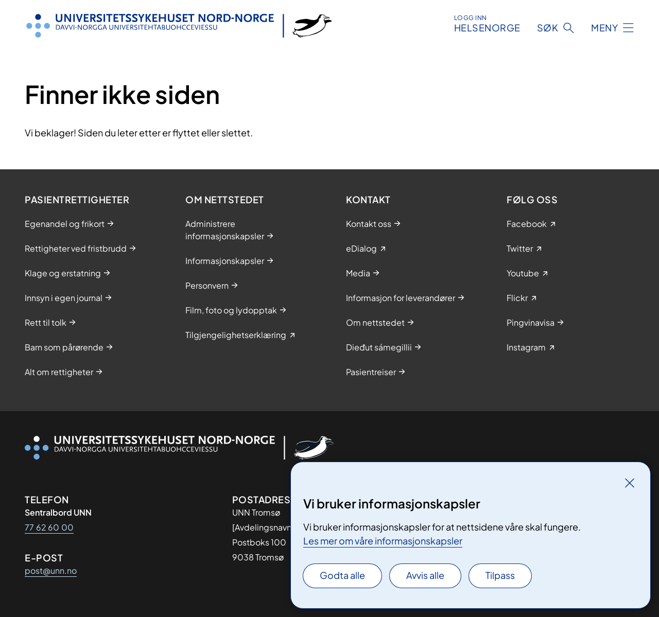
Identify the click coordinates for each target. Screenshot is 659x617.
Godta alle (342, 575)
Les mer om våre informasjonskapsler (382, 541)
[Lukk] (629, 482)
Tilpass (500, 575)
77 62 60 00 (49, 527)
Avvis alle (425, 575)
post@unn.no (51, 570)
